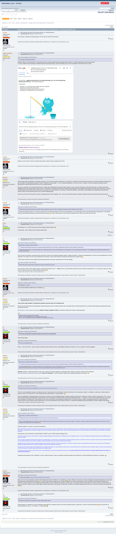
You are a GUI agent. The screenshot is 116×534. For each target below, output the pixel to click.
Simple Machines (63, 530)
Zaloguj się (10, 8)
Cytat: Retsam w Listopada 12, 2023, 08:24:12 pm (27, 498)
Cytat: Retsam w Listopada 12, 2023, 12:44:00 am (27, 206)
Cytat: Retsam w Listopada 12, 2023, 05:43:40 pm (27, 331)
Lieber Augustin (7, 53)
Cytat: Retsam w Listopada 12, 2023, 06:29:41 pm (27, 385)
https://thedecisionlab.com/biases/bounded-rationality (29, 373)
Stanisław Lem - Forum (11, 3)
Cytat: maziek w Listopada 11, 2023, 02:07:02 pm (27, 57)
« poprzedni (107, 25)
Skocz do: (99, 521)
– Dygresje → (109, 235)
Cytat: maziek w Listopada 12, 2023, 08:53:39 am (27, 242)
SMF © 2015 (58, 530)
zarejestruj (16, 8)
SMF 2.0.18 (53, 530)
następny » (112, 25)
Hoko (4, 223)
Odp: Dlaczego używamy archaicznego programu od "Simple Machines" (37, 32)
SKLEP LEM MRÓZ (106, 12)
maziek (5, 32)
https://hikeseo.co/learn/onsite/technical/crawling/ (28, 310)
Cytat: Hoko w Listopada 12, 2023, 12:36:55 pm (27, 282)
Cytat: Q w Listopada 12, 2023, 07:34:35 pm (26, 413)
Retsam (5, 177)
